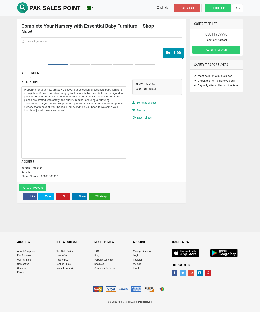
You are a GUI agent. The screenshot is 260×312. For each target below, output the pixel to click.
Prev (26, 46)
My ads (137, 264)
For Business (24, 255)
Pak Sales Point (48, 8)
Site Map (99, 264)
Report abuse (142, 117)
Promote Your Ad (65, 268)
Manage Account (142, 251)
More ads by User (144, 102)
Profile (136, 268)
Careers (21, 268)
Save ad (139, 110)
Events (21, 272)
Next (176, 46)
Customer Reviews (104, 268)
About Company (26, 251)
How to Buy (62, 259)
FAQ (96, 251)
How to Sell (62, 255)
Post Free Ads (187, 8)
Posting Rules (63, 264)
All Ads (162, 7)
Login (136, 255)
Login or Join (218, 8)
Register (137, 259)
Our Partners (24, 259)
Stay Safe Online (65, 251)
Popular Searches (104, 259)
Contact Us (23, 264)
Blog (96, 255)
